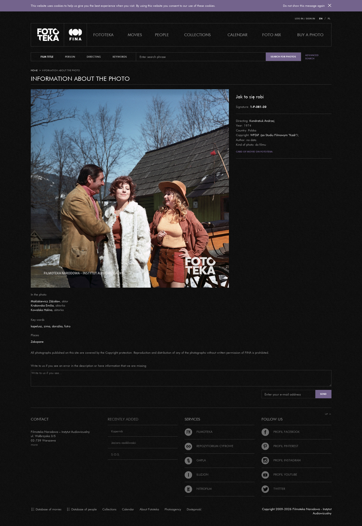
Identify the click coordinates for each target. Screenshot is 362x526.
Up (328, 414)
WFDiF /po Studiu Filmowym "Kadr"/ (274, 135)
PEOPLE (162, 34)
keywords (120, 56)
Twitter (273, 489)
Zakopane (37, 341)
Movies (135, 34)
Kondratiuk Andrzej (261, 121)
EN (320, 18)
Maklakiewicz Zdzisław (45, 301)
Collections (109, 509)
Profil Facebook (281, 432)
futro (67, 326)
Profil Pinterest (280, 446)
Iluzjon (196, 474)
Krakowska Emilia (42, 305)
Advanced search (312, 57)
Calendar (128, 509)
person (70, 56)
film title (47, 56)
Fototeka (103, 34)
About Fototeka (149, 509)
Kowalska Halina (41, 310)
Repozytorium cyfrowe (209, 446)
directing (94, 56)
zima (47, 326)
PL (329, 18)
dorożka (57, 326)
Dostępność (194, 509)
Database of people (82, 509)
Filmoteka (198, 432)
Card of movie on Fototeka (254, 151)
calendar (237, 34)
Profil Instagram (281, 460)
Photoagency (173, 509)
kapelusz (36, 326)
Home (34, 70)
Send (323, 393)
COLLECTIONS (197, 34)
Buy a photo (310, 34)
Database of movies (46, 509)
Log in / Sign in (305, 18)
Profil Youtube (279, 474)
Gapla (195, 460)
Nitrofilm (198, 489)
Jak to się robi (250, 96)
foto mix (271, 34)
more (34, 444)
